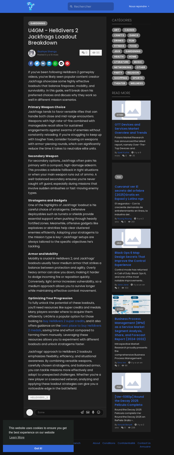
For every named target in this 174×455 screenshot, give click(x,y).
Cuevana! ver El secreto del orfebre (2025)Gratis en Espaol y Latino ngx (129, 193)
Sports (138, 78)
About (97, 443)
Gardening (37, 23)
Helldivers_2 (39, 397)
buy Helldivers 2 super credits (64, 321)
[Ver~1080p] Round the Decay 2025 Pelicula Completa (129, 401)
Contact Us (144, 443)
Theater (119, 83)
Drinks (119, 40)
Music (138, 62)
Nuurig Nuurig (124, 218)
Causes (129, 30)
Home (132, 56)
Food (133, 46)
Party (118, 72)
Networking (122, 67)
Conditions (109, 443)
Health (119, 56)
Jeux (117, 51)
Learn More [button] (16, 437)
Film (131, 40)
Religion (133, 72)
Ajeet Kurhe (123, 152)
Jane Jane (122, 284)
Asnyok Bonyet (124, 424)
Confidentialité (127, 443)
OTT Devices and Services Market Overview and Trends (131, 129)
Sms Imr (121, 362)
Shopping (120, 78)
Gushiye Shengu (47, 51)
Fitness (119, 46)
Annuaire (145, 446)
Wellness (137, 83)
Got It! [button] (38, 448)
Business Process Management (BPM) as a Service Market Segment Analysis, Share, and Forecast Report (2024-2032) (130, 329)
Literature (121, 62)
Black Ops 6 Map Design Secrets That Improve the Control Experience (130, 259)
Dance (133, 35)
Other (141, 67)
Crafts (119, 35)
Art (116, 30)
